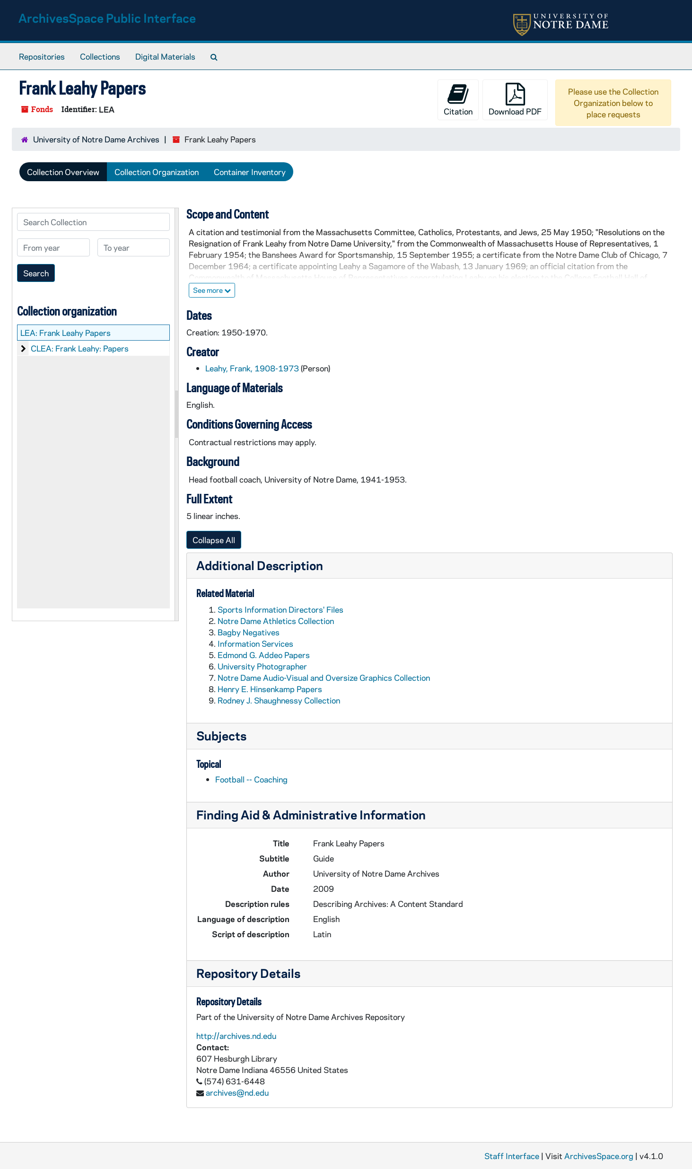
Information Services (255, 643)
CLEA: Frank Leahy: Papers (80, 348)
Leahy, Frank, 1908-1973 (252, 368)
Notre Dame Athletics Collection (276, 620)
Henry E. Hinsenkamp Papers (270, 689)
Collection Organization (156, 172)
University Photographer (262, 666)
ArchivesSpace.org (598, 1156)
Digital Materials (165, 56)
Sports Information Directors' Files (280, 609)
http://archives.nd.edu (236, 1035)
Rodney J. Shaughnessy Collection (279, 700)
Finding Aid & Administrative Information (311, 814)
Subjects (221, 735)
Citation (458, 99)
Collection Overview (63, 172)
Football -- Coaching (251, 779)
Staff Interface (511, 1156)
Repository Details (248, 973)
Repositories (42, 56)
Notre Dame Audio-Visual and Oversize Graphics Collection (324, 677)
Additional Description (259, 565)
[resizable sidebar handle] (176, 414)
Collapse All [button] (214, 540)
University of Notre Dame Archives (96, 139)
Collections (100, 56)
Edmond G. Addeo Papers (264, 655)
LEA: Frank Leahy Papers (65, 332)
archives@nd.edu (237, 1092)
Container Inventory (250, 172)
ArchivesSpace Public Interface (107, 18)
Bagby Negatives (249, 632)
